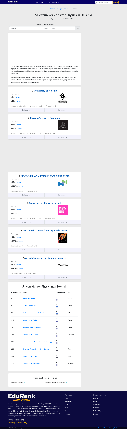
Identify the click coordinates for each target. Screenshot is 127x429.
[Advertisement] (25, 49)
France (95, 414)
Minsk (67, 408)
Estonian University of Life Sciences (36, 349)
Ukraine (96, 408)
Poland (95, 401)
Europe (59, 9)
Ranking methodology (17, 423)
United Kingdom (98, 411)
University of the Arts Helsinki (44, 203)
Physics (52, 9)
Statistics (26, 110)
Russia (95, 398)
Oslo (66, 411)
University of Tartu (30, 356)
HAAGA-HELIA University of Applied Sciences (45, 175)
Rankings (62, 110)
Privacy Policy (114, 428)
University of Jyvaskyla (31, 363)
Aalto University (29, 298)
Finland (66, 9)
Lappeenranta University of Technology (37, 342)
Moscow (68, 414)
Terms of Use (102, 428)
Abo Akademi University (32, 327)
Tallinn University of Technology (34, 313)
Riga (66, 398)
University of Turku (30, 320)
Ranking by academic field (44, 24)
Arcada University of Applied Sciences (44, 257)
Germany (96, 404)
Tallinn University (29, 305)
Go (77, 28)
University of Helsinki (45, 90)
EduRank (73, 19)
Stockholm (68, 401)
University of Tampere (31, 334)
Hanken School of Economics (44, 118)
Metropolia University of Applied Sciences (45, 230)
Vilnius (67, 404)
